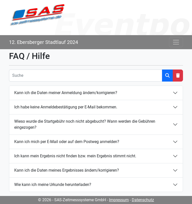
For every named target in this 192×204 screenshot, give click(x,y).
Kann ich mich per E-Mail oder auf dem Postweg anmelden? (66, 141)
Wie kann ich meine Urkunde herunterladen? (52, 184)
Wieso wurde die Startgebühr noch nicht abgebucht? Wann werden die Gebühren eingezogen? (84, 124)
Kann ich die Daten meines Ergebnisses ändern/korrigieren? (66, 170)
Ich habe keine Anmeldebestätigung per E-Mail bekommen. (65, 107)
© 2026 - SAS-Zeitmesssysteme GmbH (72, 199)
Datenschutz (143, 199)
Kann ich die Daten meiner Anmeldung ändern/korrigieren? (65, 92)
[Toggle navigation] (176, 42)
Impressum (119, 199)
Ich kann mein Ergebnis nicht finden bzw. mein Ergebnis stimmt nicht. (75, 156)
